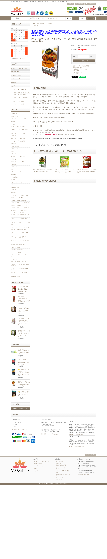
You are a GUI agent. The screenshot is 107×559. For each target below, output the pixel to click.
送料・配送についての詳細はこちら (49, 434)
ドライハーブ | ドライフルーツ (19, 133)
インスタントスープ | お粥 (18, 138)
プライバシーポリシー (61, 467)
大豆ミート (14, 143)
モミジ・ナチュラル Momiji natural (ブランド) (20, 265)
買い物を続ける (75, 70)
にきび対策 (14, 177)
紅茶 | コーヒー (15, 116)
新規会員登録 (79, 3)
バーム (13, 184)
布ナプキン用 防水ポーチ (20, 101)
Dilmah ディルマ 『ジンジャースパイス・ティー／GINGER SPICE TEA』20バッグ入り (23, 372)
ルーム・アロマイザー (17, 197)
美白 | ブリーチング (16, 159)
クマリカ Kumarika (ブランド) (19, 205)
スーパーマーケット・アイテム (44, 23)
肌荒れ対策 (14, 174)
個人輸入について (60, 469)
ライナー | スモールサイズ (20, 89)
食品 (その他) (15, 146)
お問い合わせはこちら (83, 474)
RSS (57, 479)
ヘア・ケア (14, 166)
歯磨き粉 (13, 190)
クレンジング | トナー (17, 151)
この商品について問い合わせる (79, 69)
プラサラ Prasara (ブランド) (18, 249)
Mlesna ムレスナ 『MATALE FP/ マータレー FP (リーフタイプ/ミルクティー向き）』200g (24, 310)
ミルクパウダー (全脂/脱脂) (18, 141)
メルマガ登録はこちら (20, 408)
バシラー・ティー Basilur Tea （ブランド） (20, 241)
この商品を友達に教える (77, 67)
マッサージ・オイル (16, 192)
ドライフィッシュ (16, 136)
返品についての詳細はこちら (76, 434)
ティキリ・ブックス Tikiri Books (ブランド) (20, 233)
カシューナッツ (15, 124)
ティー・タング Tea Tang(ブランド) (20, 227)
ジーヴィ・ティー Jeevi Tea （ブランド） (20, 215)
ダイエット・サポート (17, 172)
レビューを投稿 (75, 73)
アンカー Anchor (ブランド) (18, 200)
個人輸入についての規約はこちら (77, 446)
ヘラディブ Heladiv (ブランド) (19, 252)
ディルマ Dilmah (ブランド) (18, 229)
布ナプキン (14, 86)
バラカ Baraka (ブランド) (18, 244)
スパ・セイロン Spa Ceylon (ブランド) (20, 219)
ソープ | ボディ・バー (17, 182)
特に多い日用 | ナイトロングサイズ (21, 98)
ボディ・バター (15, 148)
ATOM (60, 479)
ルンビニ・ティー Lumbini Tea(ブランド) (20, 273)
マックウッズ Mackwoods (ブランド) (20, 255)
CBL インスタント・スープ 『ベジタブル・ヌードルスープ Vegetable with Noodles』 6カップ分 (64, 171)
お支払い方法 (59, 461)
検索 (69, 18)
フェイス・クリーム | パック (18, 156)
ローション (14, 169)
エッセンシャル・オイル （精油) (19, 195)
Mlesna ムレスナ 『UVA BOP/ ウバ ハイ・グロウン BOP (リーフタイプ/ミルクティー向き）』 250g (24, 333)
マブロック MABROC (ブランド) (19, 259)
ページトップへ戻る (90, 454)
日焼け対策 (14, 164)
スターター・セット (19, 104)
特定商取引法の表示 (61, 465)
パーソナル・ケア (15, 78)
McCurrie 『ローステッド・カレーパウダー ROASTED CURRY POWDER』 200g (86, 171)
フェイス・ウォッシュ (17, 154)
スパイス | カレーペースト (46, 26)
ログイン (70, 3)
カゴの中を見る (90, 3)
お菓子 (13, 121)
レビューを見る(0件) (76, 72)
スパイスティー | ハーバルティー (19, 119)
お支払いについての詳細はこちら (20, 429)
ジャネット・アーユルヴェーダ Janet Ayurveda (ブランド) (19, 211)
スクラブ (13, 179)
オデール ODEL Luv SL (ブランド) (20, 202)
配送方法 (58, 463)
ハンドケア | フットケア (17, 161)
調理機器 (13, 82)
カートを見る (90, 18)
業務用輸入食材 (15, 71)
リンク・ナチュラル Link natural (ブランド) (20, 269)
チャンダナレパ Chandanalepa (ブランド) (20, 223)
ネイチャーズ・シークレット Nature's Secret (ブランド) (18, 237)
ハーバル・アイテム (16, 75)
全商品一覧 (35, 26)
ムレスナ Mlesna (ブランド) (18, 261)
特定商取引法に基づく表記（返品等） (80, 66)
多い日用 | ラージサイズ (20, 94)
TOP (34, 23)
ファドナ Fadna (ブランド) (18, 247)
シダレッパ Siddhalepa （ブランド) (20, 208)
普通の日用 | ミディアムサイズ (21, 92)
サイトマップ (59, 478)
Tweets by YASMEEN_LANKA (18, 58)
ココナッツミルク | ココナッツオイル (20, 130)
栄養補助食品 (15, 187)
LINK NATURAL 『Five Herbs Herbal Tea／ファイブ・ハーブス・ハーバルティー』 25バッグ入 (24, 322)
